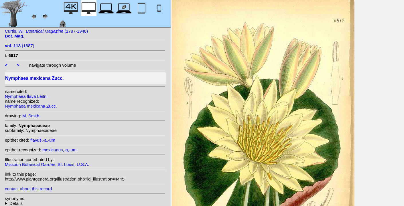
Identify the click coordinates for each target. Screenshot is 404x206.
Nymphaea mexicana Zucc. (31, 106)
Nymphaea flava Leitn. (26, 96)
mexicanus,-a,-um (59, 149)
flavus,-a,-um (42, 140)
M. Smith (30, 115)
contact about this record (28, 188)
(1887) (19, 45)
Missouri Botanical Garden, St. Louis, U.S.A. (47, 164)
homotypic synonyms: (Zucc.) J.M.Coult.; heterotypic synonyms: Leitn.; (85, 203)
